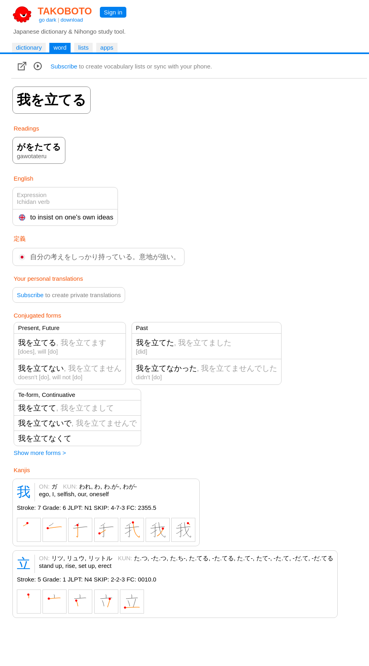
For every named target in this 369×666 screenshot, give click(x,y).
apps (107, 47)
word (60, 47)
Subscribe (64, 66)
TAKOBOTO (65, 11)
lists (83, 47)
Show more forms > (40, 452)
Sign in (113, 12)
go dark (47, 20)
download (72, 20)
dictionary (29, 47)
